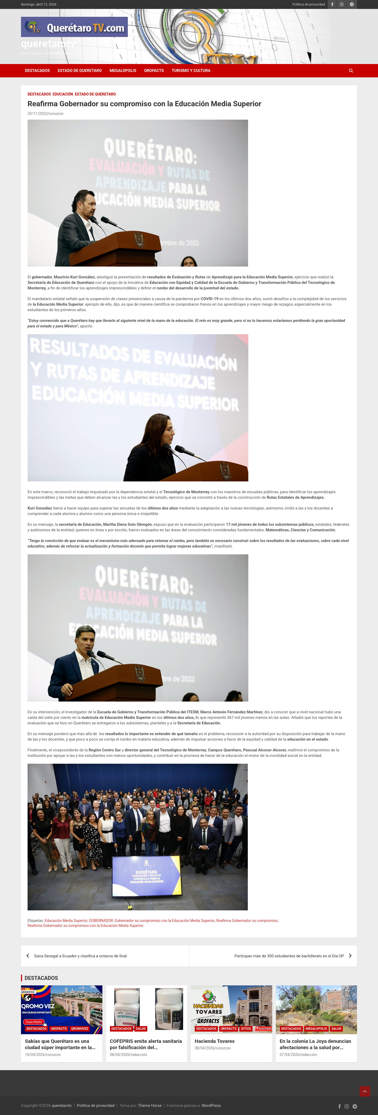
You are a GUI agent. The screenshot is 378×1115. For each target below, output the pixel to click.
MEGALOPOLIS (123, 70)
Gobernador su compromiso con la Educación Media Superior (165, 920)
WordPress (211, 1105)
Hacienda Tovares (215, 1041)
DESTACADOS (37, 70)
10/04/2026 (35, 1055)
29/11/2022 (37, 113)
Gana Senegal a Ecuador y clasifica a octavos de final (80, 956)
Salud (141, 1029)
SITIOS (246, 1029)
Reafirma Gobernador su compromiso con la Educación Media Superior (85, 925)
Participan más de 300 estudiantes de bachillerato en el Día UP (289, 956)
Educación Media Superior (66, 920)
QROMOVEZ (79, 1029)
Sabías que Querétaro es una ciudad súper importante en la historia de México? (58, 1047)
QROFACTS (154, 70)
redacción (139, 1055)
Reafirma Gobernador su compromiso (247, 920)
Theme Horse (150, 1105)
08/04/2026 (120, 1055)
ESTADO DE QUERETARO (80, 70)
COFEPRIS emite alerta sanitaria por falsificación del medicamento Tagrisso (146, 1047)
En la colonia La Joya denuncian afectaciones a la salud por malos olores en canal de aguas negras (315, 1051)
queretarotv (48, 44)
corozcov (56, 113)
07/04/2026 (290, 1055)
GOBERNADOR (101, 920)
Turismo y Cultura (191, 70)
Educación (63, 94)
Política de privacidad (308, 4)
